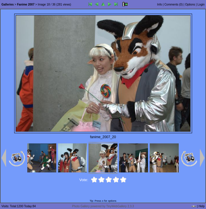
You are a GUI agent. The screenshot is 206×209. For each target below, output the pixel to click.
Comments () (173, 4)
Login (201, 4)
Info (159, 4)
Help (201, 206)
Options (190, 4)
